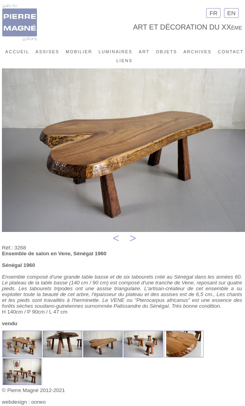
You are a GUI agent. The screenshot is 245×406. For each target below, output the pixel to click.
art (144, 51)
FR (213, 13)
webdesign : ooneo (24, 402)
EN (231, 13)
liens (124, 60)
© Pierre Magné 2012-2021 (33, 390)
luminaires (115, 51)
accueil (17, 51)
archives (198, 51)
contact (230, 51)
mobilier (79, 51)
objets (166, 51)
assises (47, 51)
